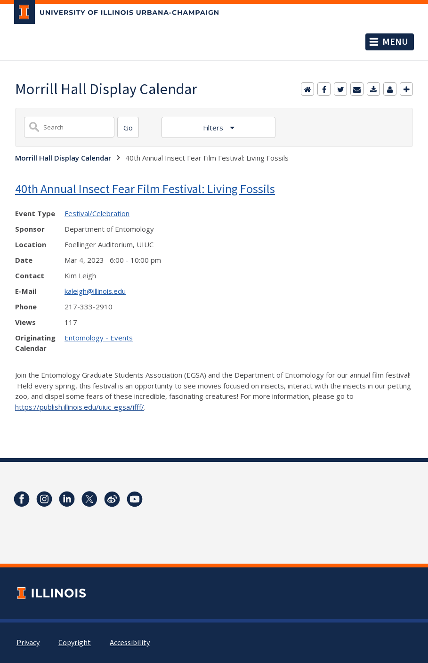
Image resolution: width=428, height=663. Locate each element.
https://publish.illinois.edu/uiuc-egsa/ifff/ (79, 407)
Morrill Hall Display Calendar (63, 157)
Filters (214, 127)
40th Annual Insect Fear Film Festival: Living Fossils (145, 188)
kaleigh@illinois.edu (95, 291)
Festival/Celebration (97, 213)
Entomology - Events (99, 337)
